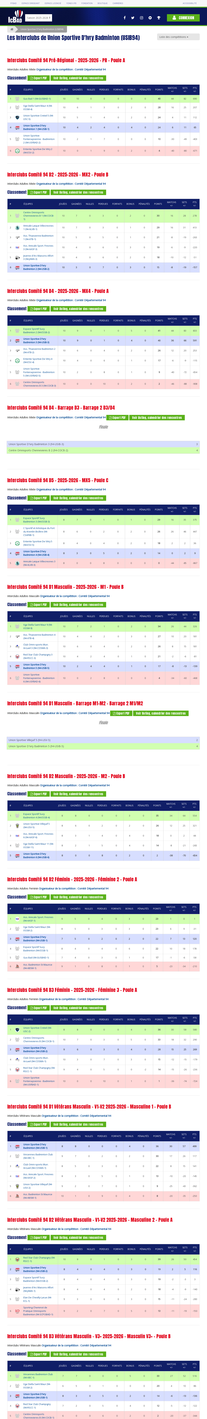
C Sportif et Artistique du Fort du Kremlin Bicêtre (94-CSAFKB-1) (39, 527)
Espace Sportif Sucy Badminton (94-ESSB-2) (35, 1270)
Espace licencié (53, 3)
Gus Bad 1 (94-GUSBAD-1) (37, 98)
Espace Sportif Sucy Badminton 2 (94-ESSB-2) (36, 330)
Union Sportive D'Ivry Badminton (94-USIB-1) (35, 929)
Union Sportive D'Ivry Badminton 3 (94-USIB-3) (36, 340)
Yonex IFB (71, 3)
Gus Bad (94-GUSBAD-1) (36, 948)
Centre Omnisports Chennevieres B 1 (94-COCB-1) (38, 216)
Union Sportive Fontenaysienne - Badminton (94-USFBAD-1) (39, 1072)
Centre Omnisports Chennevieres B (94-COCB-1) (38, 1030)
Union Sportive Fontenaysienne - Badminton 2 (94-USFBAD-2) (39, 139)
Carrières (118, 3)
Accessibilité (190, 3)
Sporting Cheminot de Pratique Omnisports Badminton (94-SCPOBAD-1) (38, 1301)
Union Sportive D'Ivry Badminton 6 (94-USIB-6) (36, 846)
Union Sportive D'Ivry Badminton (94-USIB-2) (35, 1040)
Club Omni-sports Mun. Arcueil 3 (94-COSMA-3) (35, 641)
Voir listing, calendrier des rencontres (78, 78)
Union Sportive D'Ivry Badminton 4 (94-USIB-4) (36, 548)
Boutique (102, 3)
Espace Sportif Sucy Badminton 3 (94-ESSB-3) (36, 515)
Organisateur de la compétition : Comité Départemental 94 (71, 69)
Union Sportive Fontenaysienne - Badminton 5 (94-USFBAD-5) (39, 372)
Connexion (183, 18)
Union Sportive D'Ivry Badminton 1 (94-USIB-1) (36, 127)
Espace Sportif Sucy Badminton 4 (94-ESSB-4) (36, 806)
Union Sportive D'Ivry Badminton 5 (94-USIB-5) (36, 661)
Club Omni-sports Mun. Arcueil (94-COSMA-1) (35, 1050)
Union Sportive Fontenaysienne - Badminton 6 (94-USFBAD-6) (39, 673)
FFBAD (13, 3)
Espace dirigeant (31, 3)
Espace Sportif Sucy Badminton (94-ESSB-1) (35, 939)
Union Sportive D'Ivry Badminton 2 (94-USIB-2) (36, 267)
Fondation (86, 3)
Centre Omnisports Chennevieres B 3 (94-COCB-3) (39, 384)
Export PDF (38, 78)
